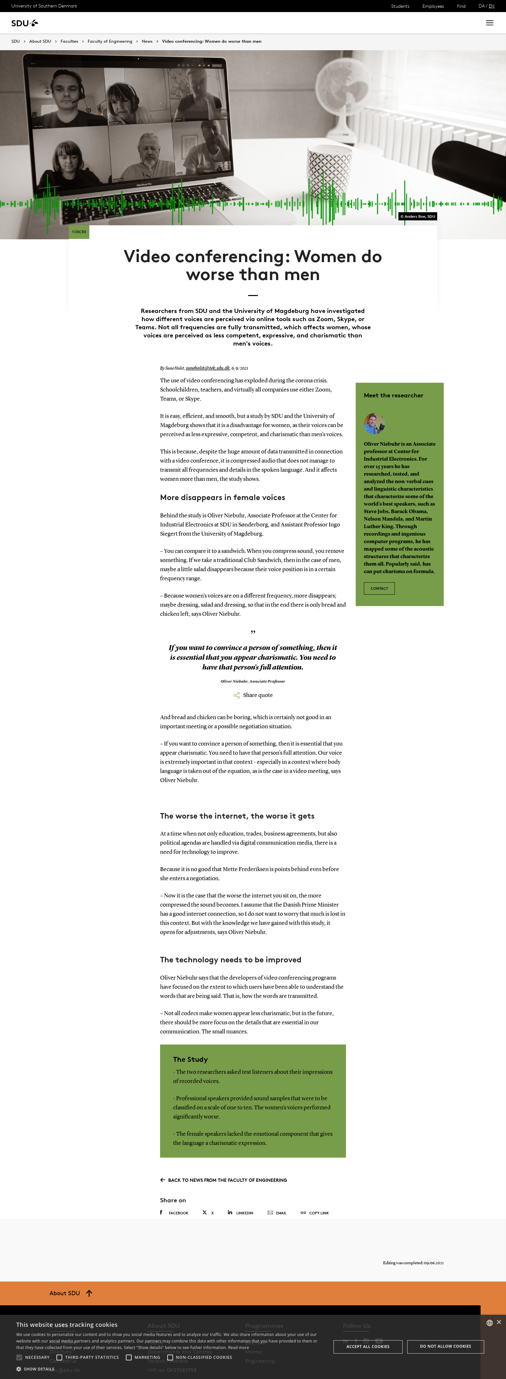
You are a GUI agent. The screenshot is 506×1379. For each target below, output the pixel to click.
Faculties (69, 41)
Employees (433, 6)
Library (193, 23)
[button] (19, 1357)
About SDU (223, 23)
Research (107, 23)
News (133, 23)
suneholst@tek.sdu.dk (205, 343)
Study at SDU (71, 23)
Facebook (174, 1187)
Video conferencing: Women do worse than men (211, 41)
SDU (15, 41)
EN (492, 5)
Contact (379, 559)
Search (464, 23)
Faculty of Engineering (110, 41)
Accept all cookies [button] (368, 1346)
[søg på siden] (418, 23)
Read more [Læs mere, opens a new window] (238, 1347)
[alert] (253, 1347)
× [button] (498, 1322)
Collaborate (162, 23)
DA (482, 5)
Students (400, 6)
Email (277, 1188)
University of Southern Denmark (44, 5)
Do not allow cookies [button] (445, 1346)
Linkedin (240, 1187)
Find (461, 6)
